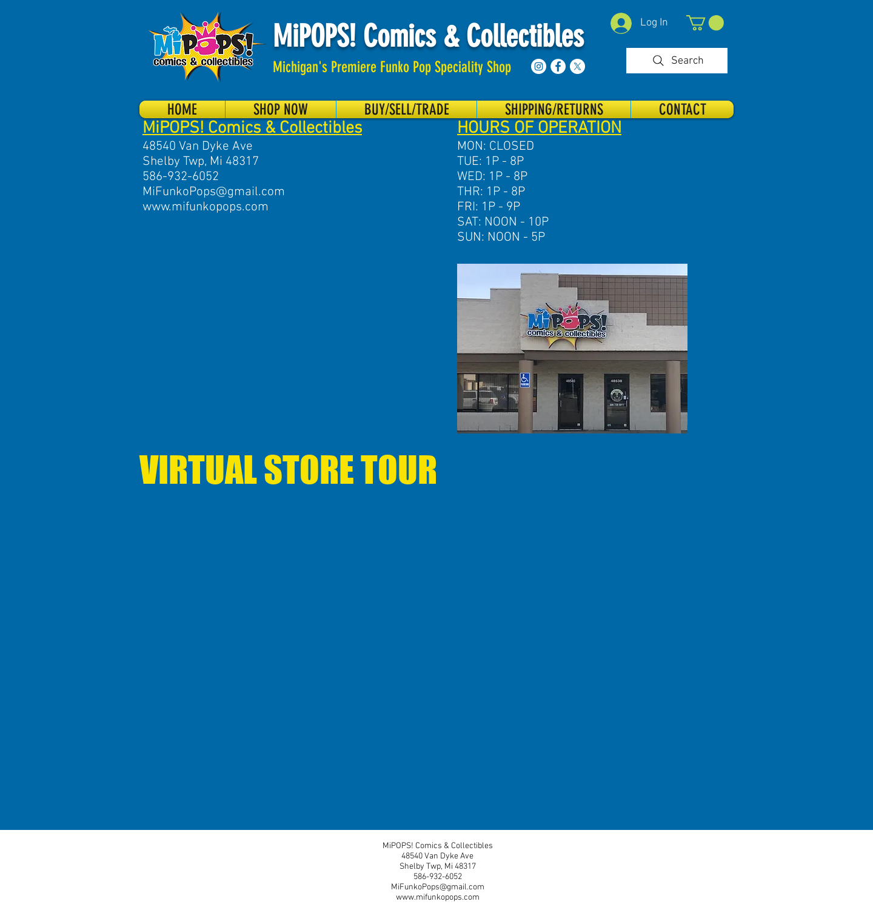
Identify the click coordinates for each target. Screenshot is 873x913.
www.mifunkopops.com (205, 207)
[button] (705, 22)
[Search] (677, 60)
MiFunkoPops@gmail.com (213, 191)
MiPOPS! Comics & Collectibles (428, 36)
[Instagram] (538, 66)
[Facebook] (558, 66)
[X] (577, 66)
